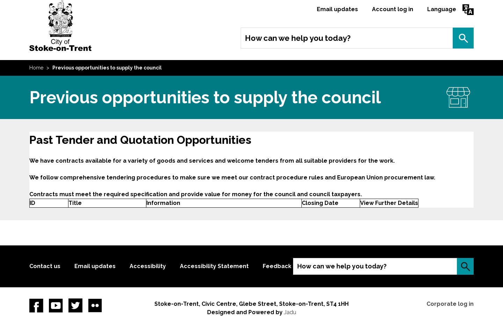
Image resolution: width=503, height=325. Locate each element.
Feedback (277, 266)
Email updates (337, 9)
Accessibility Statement (214, 266)
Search (463, 38)
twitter (75, 305)
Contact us (44, 266)
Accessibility (148, 266)
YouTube (56, 305)
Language (441, 9)
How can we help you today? (298, 38)
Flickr (95, 305)
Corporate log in (450, 304)
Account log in (392, 9)
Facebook (36, 305)
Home (36, 68)
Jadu (290, 312)
